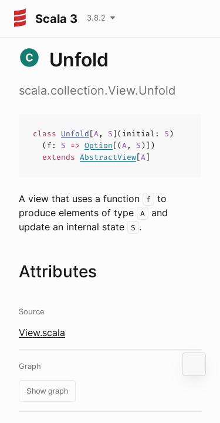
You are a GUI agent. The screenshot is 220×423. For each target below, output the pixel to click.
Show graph (47, 391)
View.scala (42, 332)
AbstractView (108, 157)
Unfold (75, 134)
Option (98, 145)
